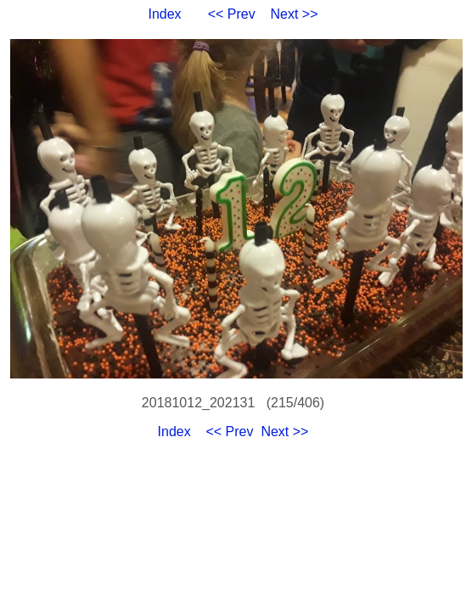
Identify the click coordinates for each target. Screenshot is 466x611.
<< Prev (231, 14)
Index (164, 14)
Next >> (294, 14)
